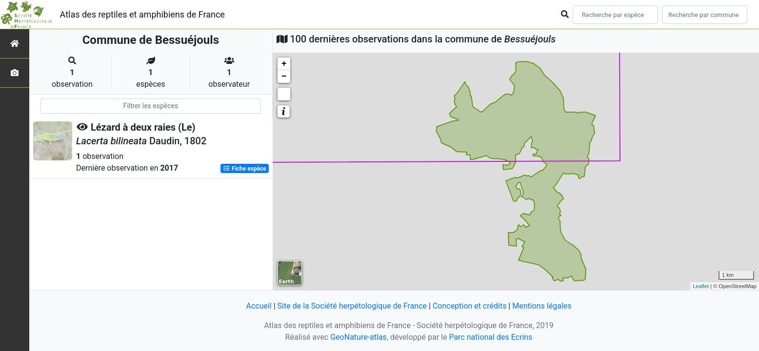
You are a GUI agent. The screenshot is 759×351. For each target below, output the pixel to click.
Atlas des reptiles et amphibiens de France (142, 14)
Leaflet (701, 286)
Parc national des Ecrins (490, 337)
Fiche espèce (244, 168)
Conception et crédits (470, 306)
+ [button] (284, 64)
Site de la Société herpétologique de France (352, 306)
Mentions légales (541, 306)
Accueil (258, 306)
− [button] (284, 76)
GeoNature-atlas (358, 337)
